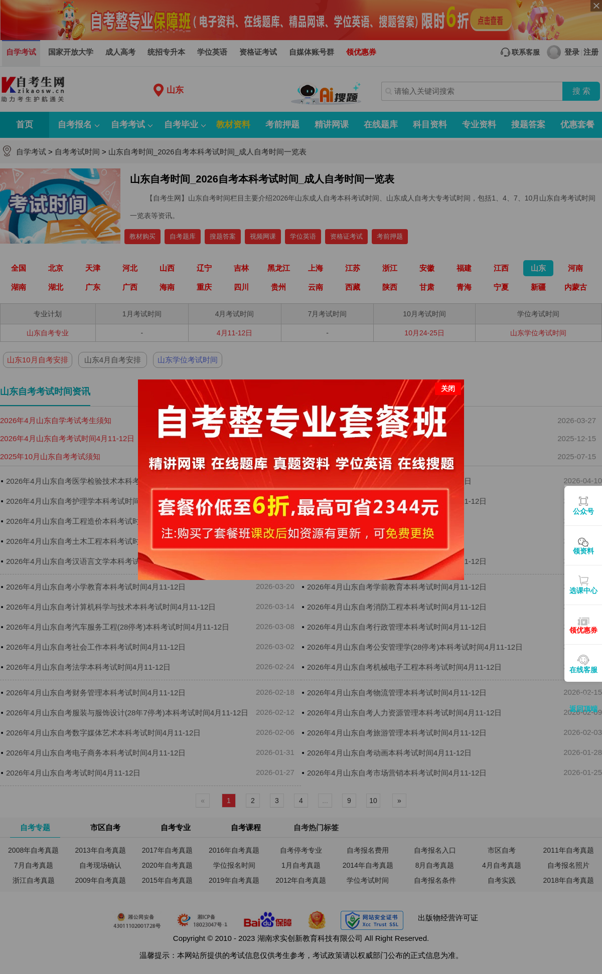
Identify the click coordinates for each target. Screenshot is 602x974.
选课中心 (583, 591)
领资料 (583, 551)
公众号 (583, 511)
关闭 (448, 375)
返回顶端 (583, 709)
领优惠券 (583, 630)
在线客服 (583, 670)
